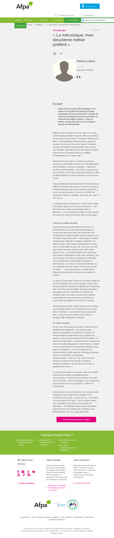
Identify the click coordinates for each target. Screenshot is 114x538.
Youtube (18, 474)
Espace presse (57, 533)
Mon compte (91, 6)
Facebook (18, 471)
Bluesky (33, 471)
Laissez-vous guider (82, 483)
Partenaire (44, 20)
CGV (34, 517)
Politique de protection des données (58, 529)
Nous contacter (66, 517)
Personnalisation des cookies (32, 531)
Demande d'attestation (57, 520)
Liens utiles (28, 529)
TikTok (23, 474)
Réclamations (78, 517)
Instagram (22, 471)
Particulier (28, 20)
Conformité (89, 517)
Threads (28, 471)
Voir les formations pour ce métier (76, 419)
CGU (46, 531)
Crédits (75, 531)
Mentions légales (85, 531)
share (61, 53)
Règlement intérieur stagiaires (48, 517)
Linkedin (29, 474)
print (55, 53)
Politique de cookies (81, 529)
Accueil (29, 25)
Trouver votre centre (66, 15)
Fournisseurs (25, 517)
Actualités (39, 25)
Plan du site (38, 529)
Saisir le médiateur (27, 483)
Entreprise (59, 20)
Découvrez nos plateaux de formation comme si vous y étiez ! (57, 487)
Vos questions (88, 15)
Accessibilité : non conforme (60, 531)
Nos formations (73, 20)
